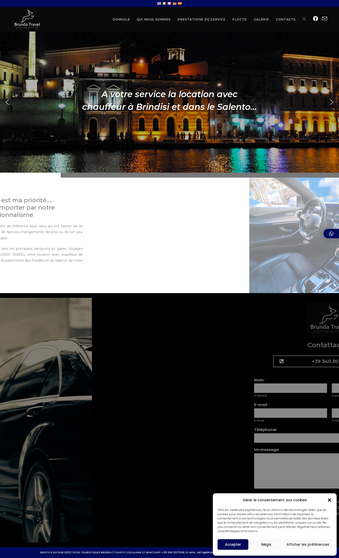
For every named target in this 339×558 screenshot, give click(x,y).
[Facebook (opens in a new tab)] (315, 18)
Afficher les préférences (308, 544)
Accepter (233, 544)
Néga (266, 544)
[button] (329, 500)
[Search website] (304, 19)
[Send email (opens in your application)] (324, 19)
